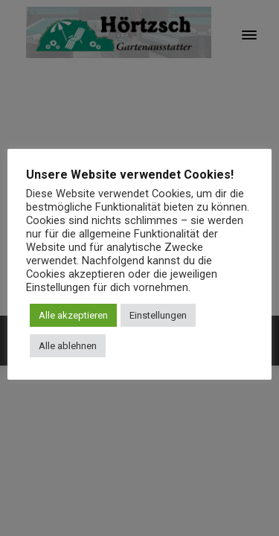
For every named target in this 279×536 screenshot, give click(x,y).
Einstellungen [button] (158, 315)
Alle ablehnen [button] (68, 345)
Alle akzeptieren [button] (73, 315)
